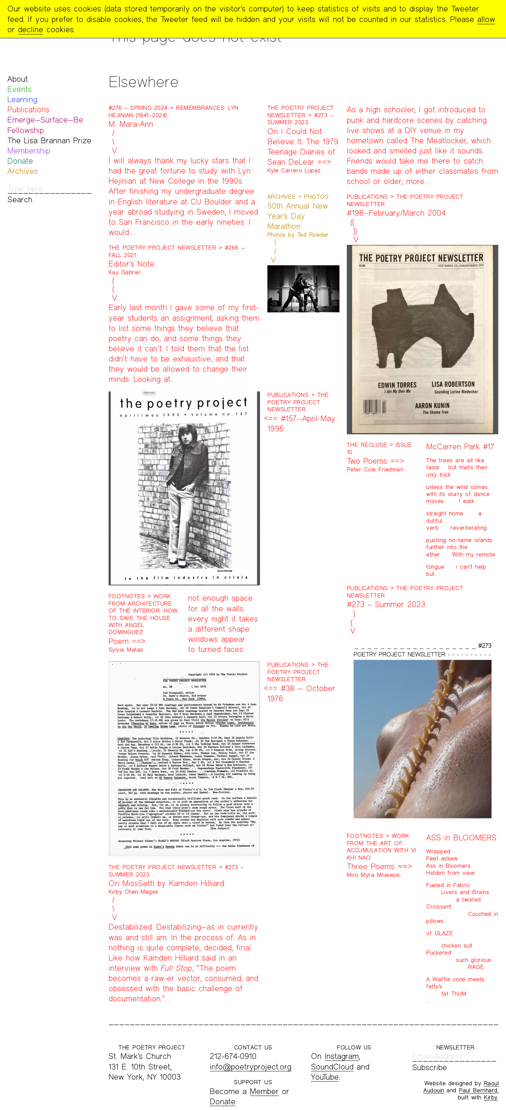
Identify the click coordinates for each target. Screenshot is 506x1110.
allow (486, 19)
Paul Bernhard (478, 1090)
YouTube (325, 1077)
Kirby (491, 1097)
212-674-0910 (233, 1056)
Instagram (342, 1056)
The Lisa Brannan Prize (49, 140)
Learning (22, 99)
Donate (20, 160)
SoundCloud (332, 1066)
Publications (28, 109)
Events (19, 89)
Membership (28, 150)
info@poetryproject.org (250, 1066)
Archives (22, 171)
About (17, 79)
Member (264, 1091)
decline (30, 29)
